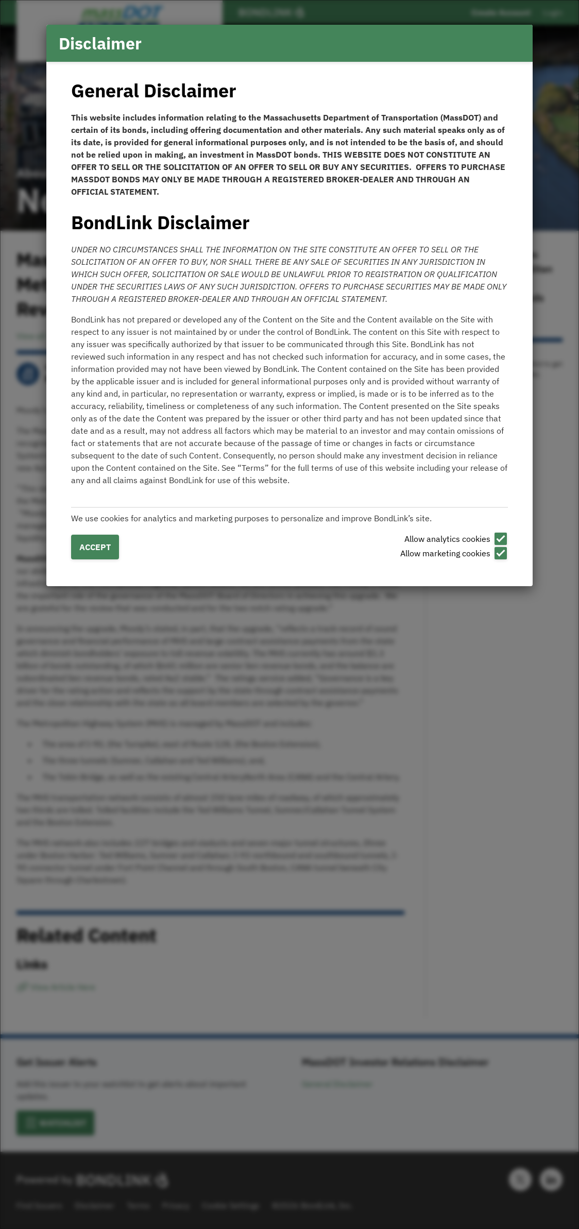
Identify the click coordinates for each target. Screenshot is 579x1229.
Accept (95, 547)
